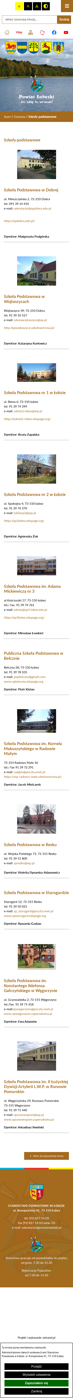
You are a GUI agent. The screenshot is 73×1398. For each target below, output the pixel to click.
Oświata (19, 116)
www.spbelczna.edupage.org (23, 681)
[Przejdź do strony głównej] (7, 32)
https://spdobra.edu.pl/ (19, 221)
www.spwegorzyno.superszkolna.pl (28, 1013)
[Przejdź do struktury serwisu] (30, 32)
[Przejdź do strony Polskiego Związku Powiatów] (42, 32)
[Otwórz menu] (67, 6)
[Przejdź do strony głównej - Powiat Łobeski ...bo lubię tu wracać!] (36, 89)
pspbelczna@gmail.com (29, 677)
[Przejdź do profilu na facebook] (54, 32)
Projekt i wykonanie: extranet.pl (36, 1337)
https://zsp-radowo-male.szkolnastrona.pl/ (33, 776)
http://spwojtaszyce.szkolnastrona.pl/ (29, 328)
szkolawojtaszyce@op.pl (30, 320)
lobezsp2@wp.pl (25, 513)
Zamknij (36, 1391)
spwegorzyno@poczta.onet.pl (33, 1009)
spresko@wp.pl (24, 863)
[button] (36, 178)
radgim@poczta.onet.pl (29, 772)
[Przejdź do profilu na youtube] (66, 32)
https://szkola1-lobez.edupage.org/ (27, 419)
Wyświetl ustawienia (36, 1374)
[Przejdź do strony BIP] (19, 32)
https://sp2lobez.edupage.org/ (24, 520)
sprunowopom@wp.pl (29, 1114)
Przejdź (36, 1366)
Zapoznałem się (36, 1383)
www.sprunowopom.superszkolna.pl (29, 1119)
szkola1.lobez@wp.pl (28, 411)
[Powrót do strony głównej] (7, 116)
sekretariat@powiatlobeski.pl (41, 1227)
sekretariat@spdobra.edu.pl (32, 208)
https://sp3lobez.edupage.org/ (24, 617)
